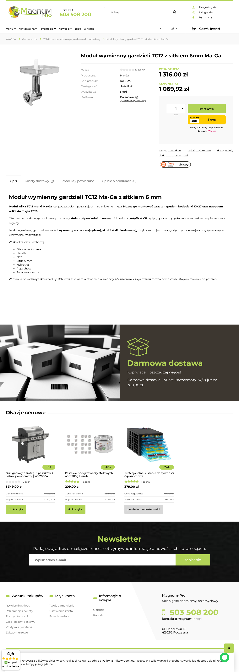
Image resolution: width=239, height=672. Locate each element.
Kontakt (98, 615)
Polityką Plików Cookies (118, 660)
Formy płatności (17, 616)
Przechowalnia (59, 616)
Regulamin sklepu (18, 605)
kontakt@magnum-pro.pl (182, 619)
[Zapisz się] (193, 559)
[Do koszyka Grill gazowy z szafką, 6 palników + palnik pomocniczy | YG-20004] (16, 509)
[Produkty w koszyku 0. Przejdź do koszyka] (209, 28)
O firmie (98, 610)
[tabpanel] (119, 248)
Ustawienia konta (61, 611)
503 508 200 (75, 14)
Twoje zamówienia (61, 605)
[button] (170, 150)
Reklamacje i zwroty (19, 611)
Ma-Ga (124, 75)
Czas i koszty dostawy (20, 621)
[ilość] (176, 108)
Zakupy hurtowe (17, 632)
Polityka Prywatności (20, 627)
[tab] (13, 181)
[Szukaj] (174, 12)
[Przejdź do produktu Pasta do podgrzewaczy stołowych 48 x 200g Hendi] (90, 450)
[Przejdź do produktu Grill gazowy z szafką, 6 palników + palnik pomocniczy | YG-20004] (31, 450)
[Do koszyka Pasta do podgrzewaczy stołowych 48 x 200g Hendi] (75, 509)
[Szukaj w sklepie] (138, 12)
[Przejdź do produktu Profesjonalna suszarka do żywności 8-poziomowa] (149, 450)
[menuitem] (11, 28)
